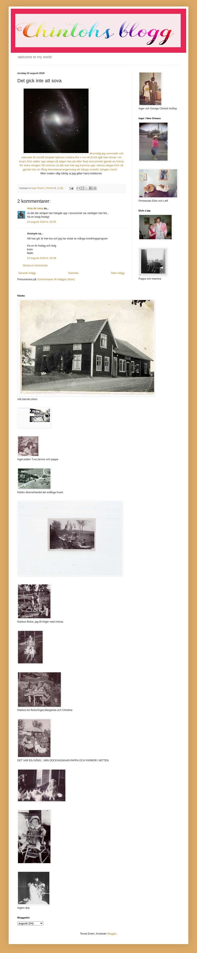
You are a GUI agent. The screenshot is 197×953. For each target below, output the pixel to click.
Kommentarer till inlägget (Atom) (56, 279)
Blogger (111, 933)
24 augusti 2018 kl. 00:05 (41, 221)
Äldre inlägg (117, 273)
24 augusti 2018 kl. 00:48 (41, 258)
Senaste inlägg (27, 273)
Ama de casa (35, 208)
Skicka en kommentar (35, 265)
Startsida (73, 273)
